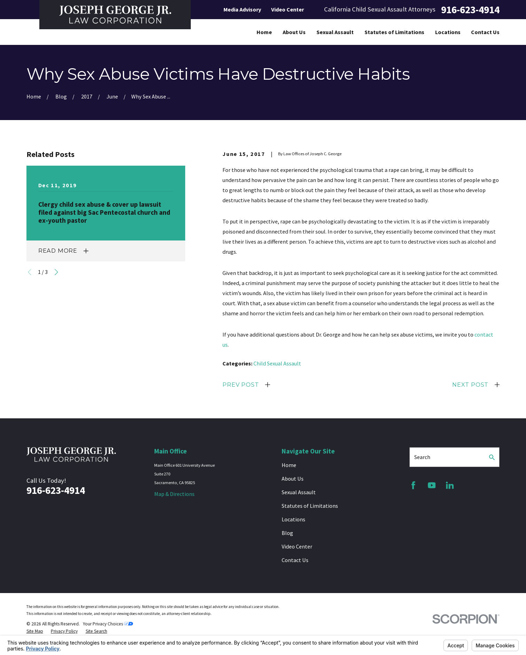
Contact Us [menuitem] (485, 32)
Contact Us (295, 560)
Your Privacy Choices (108, 624)
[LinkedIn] (450, 485)
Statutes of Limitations (310, 505)
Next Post (470, 384)
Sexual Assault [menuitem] (335, 32)
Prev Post (240, 384)
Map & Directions (174, 493)
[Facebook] (413, 485)
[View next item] (56, 272)
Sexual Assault (299, 492)
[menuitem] (34, 631)
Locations (293, 519)
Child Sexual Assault (277, 363)
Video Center (287, 9)
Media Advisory (242, 9)
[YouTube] (432, 485)
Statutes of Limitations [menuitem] (394, 32)
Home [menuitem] (264, 32)
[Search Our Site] (492, 457)
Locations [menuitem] (448, 32)
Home (289, 464)
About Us (293, 478)
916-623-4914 (470, 10)
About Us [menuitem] (294, 32)
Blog (287, 532)
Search (422, 456)
